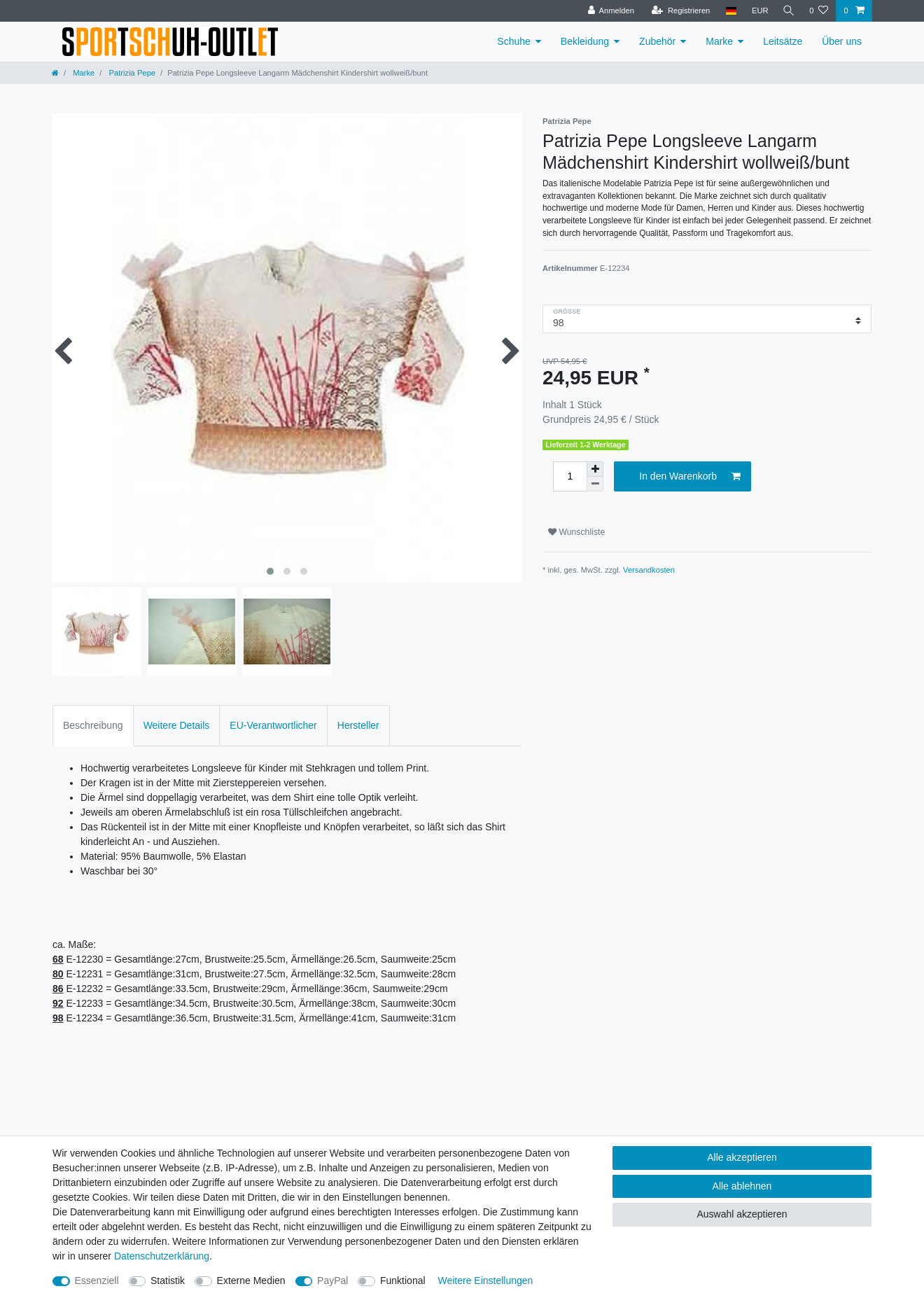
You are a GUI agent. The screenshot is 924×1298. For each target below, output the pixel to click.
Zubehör (657, 41)
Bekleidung (585, 41)
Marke (719, 41)
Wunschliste (576, 532)
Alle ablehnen (742, 1186)
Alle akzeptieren (742, 1157)
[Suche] (788, 11)
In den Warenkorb (690, 476)
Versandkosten (649, 570)
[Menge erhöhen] (595, 469)
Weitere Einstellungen (485, 1280)
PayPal (332, 1280)
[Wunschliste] (819, 11)
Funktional (403, 1280)
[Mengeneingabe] (570, 476)
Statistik (167, 1280)
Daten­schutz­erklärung (161, 1256)
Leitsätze (782, 41)
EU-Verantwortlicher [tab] (273, 725)
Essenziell (97, 1280)
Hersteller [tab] (358, 725)
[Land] (728, 11)
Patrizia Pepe (130, 73)
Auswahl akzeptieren (741, 1214)
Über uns (842, 41)
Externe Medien (251, 1280)
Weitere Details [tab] (177, 725)
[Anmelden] (609, 11)
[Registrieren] (678, 11)
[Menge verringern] (595, 484)
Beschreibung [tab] (93, 725)
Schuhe (513, 41)
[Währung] (757, 11)
